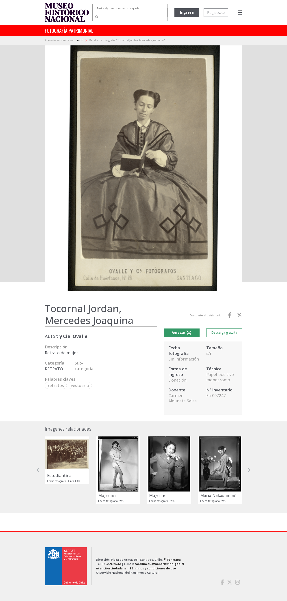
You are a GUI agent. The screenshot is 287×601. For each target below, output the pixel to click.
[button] (38, 470)
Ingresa (187, 12)
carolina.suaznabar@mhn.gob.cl (159, 564)
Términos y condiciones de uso (153, 568)
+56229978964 (111, 564)
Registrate (216, 12)
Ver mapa (172, 560)
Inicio (80, 40)
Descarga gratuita (224, 332)
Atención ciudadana (111, 568)
